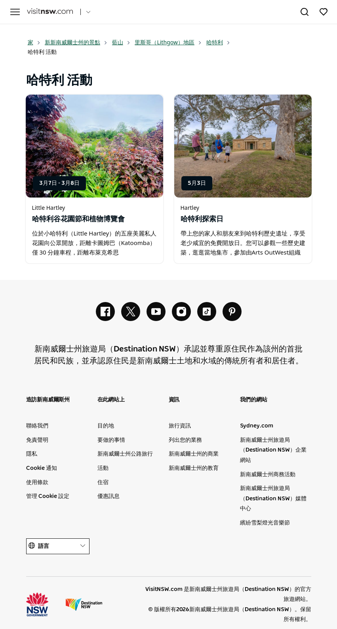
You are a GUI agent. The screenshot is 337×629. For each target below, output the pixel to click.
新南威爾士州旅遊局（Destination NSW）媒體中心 (273, 498)
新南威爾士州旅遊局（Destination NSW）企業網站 (273, 450)
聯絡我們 (37, 426)
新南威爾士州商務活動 (267, 474)
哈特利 (218, 42)
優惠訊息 (108, 496)
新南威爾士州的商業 (194, 454)
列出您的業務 (185, 440)
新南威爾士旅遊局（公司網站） (84, 604)
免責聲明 (37, 440)
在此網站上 (111, 400)
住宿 (103, 482)
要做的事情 (111, 440)
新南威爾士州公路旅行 (125, 454)
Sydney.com (256, 426)
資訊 (174, 400)
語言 (58, 546)
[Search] (304, 13)
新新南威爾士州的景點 (76, 42)
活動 (103, 468)
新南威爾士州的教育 (194, 468)
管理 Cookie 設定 (47, 496)
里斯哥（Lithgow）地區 (168, 42)
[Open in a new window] (94, 146)
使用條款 (37, 482)
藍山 (121, 42)
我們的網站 (253, 400)
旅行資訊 (180, 426)
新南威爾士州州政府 (44, 604)
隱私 (31, 454)
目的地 (105, 426)
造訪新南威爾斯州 (48, 400)
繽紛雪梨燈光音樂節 (265, 523)
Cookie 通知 (41, 468)
